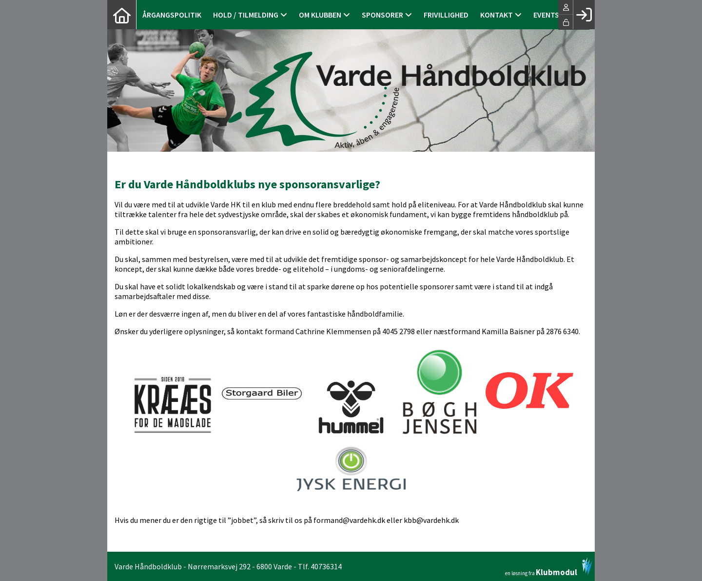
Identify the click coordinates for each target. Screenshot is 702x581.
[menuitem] (121, 14)
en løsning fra (548, 567)
